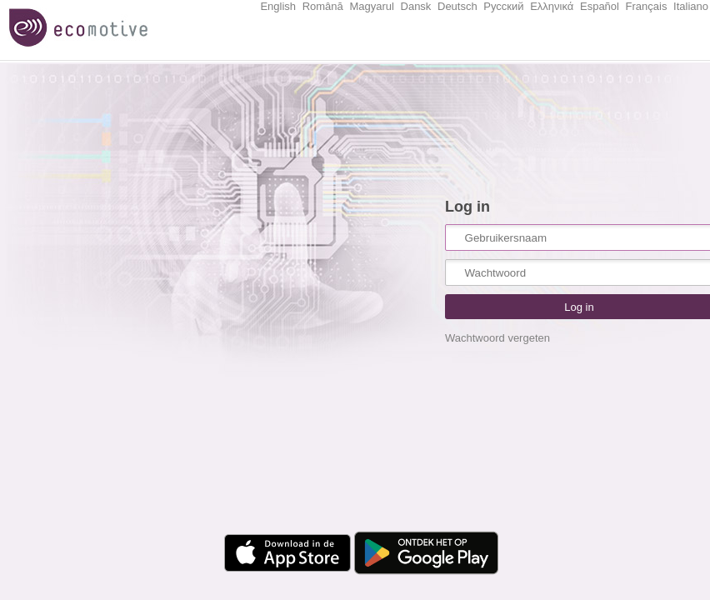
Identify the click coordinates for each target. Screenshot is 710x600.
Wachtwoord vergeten (497, 338)
